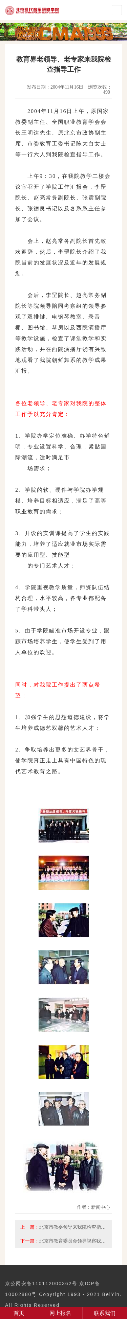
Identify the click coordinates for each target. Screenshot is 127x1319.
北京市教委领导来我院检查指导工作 (77, 1227)
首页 (19, 1313)
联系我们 (104, 1313)
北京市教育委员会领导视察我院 (72, 1241)
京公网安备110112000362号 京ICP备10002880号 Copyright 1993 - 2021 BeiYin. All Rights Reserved (63, 1294)
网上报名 (60, 1313)
